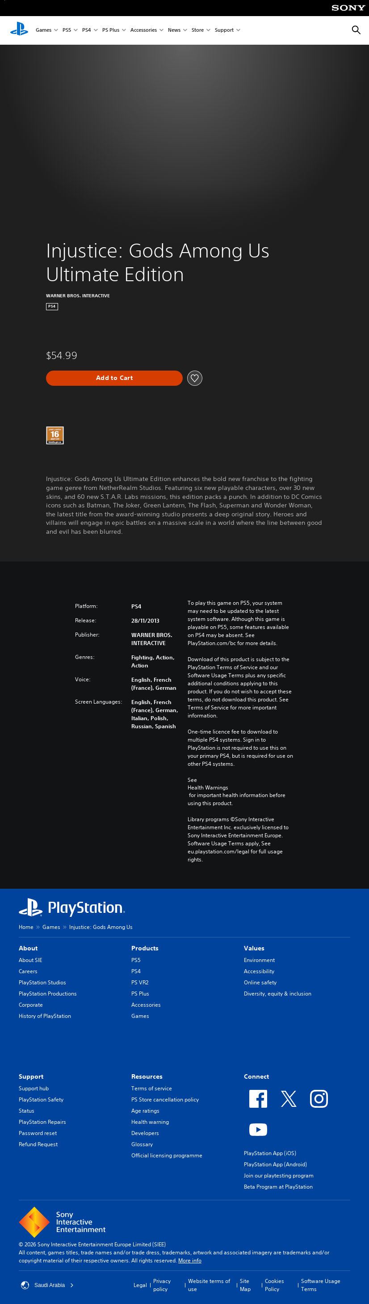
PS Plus (110, 30)
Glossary (142, 1144)
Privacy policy (162, 1285)
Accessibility (259, 971)
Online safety (260, 982)
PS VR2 (139, 982)
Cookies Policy (274, 1285)
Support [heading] (31, 1076)
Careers (28, 971)
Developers (145, 1133)
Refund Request (38, 1144)
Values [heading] (254, 948)
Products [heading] (145, 948)
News (174, 30)
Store (198, 30)
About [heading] (28, 948)
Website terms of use (209, 1285)
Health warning (150, 1122)
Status (26, 1110)
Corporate (31, 1005)
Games (43, 30)
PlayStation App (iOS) (270, 1153)
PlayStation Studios (42, 982)
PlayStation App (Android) (275, 1164)
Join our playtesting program (279, 1175)
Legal (140, 1285)
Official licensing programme (166, 1155)
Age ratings (145, 1110)
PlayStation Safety (41, 1099)
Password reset (38, 1133)
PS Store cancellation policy (165, 1099)
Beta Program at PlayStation (278, 1186)
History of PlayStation (45, 1016)
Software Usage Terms (320, 1285)
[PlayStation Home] (19, 30)
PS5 (67, 30)
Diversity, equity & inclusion (277, 993)
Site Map (245, 1285)
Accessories (143, 30)
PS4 (86, 30)
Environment (259, 960)
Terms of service (151, 1088)
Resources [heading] (147, 1076)
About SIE (30, 960)
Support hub (34, 1088)
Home (26, 927)
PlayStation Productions (48, 993)
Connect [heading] (256, 1076)
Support (224, 30)
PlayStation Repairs (42, 1122)
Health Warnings (208, 787)
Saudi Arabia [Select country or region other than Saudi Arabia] (47, 1285)
